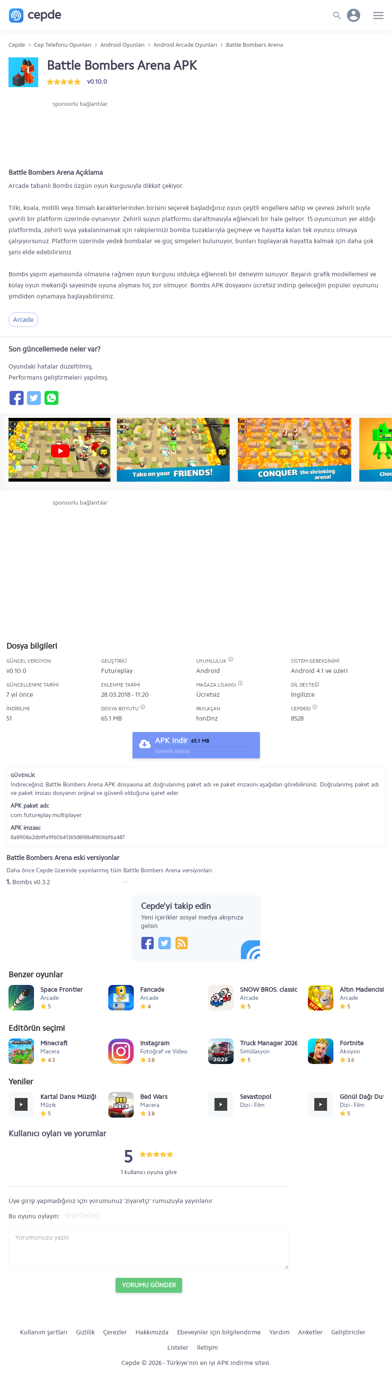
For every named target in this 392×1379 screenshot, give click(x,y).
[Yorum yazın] (148, 1248)
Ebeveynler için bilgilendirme (219, 1332)
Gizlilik (85, 1332)
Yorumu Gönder (149, 1285)
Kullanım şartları (44, 1332)
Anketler (310, 1332)
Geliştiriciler (348, 1332)
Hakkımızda (152, 1332)
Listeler (178, 1347)
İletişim (207, 1347)
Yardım (279, 1332)
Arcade (23, 319)
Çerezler (115, 1332)
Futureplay (117, 671)
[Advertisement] (80, 134)
